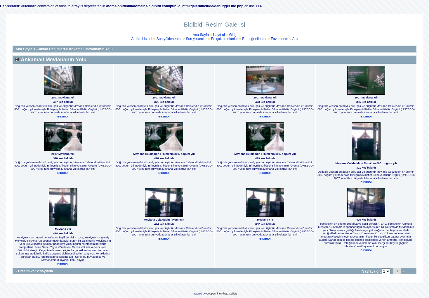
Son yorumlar (196, 39)
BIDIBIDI (62, 116)
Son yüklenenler (169, 39)
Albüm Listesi (141, 39)
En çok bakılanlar (224, 39)
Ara (295, 39)
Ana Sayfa (201, 35)
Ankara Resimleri (50, 49)
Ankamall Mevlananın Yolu (91, 49)
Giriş (233, 35)
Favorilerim (279, 39)
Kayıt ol (219, 35)
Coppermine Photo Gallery (221, 293)
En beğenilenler (254, 39)
